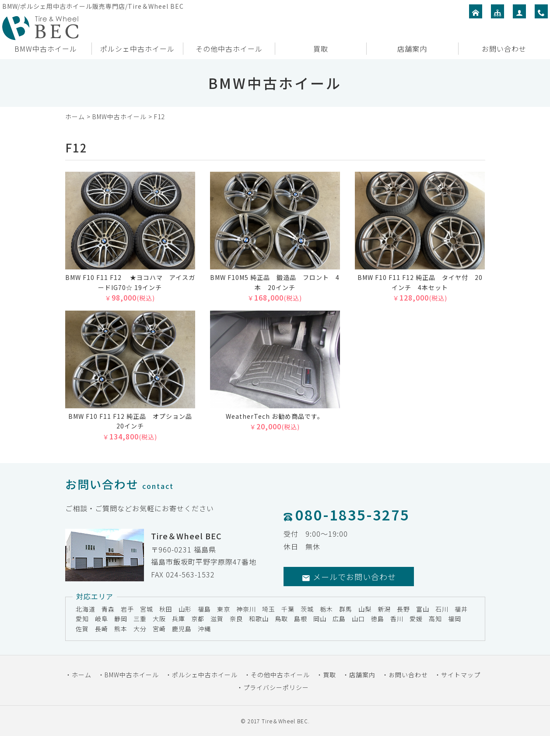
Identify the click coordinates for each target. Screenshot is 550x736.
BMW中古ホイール (45, 48)
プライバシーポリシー (276, 687)
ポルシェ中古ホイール (137, 48)
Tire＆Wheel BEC (285, 721)
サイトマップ (460, 674)
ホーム (75, 116)
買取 (320, 48)
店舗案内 (412, 48)
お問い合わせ (504, 48)
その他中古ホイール (229, 48)
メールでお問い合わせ (348, 576)
